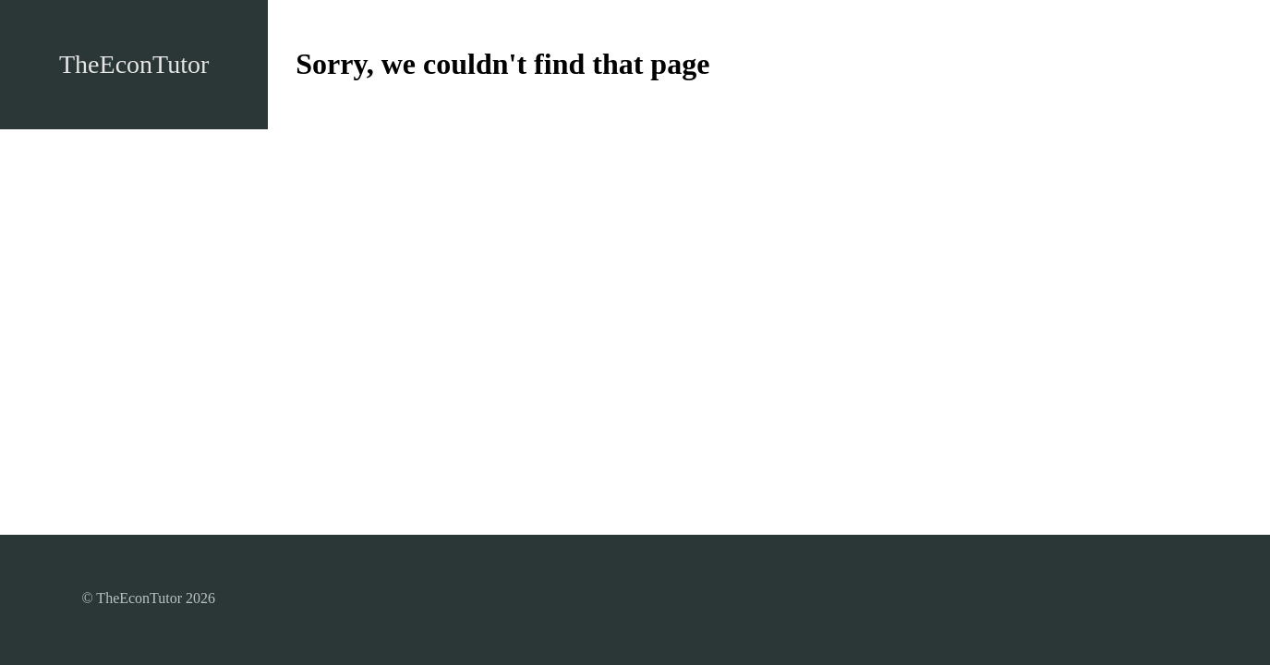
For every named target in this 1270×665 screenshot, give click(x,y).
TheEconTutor (134, 64)
